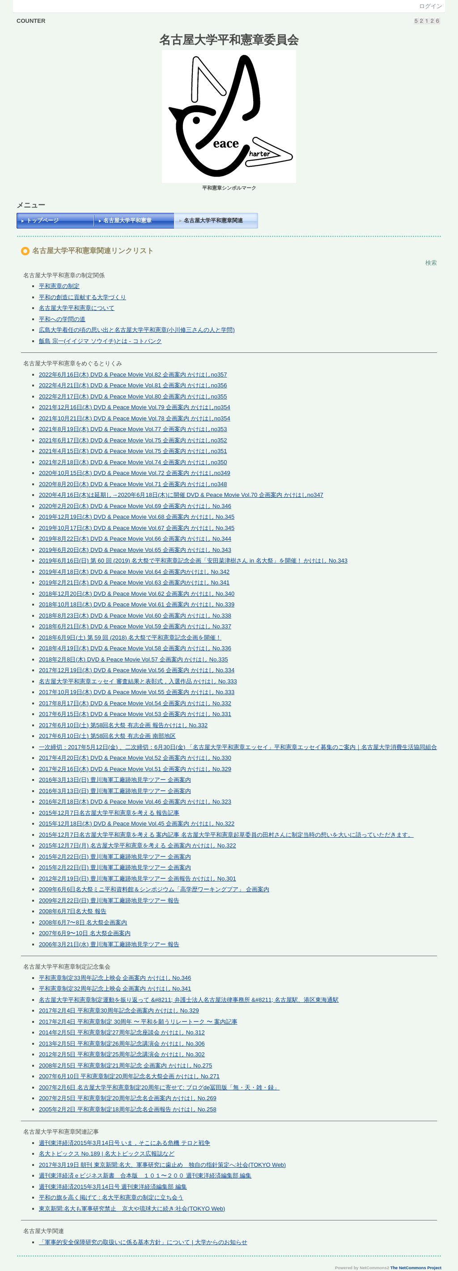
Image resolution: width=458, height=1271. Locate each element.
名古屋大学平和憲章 (127, 220)
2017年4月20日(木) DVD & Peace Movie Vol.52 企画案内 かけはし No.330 (135, 757)
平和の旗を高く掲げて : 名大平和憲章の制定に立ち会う (111, 1197)
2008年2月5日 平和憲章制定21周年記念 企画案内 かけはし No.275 (125, 1065)
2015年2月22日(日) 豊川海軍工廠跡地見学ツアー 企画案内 (115, 856)
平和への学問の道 (62, 319)
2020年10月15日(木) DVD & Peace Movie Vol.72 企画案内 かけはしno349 (134, 473)
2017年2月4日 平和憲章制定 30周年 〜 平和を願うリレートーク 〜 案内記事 (138, 1021)
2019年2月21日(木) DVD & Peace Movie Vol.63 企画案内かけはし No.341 (134, 582)
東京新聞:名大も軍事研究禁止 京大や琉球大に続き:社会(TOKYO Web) (132, 1208)
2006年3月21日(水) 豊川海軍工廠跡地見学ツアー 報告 (109, 944)
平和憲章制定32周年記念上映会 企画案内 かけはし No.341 (115, 988)
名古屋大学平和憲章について (76, 308)
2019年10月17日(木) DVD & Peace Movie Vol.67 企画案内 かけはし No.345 (136, 528)
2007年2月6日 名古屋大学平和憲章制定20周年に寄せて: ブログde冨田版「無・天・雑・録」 (159, 1087)
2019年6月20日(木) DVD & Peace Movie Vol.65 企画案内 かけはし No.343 (135, 550)
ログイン (430, 6)
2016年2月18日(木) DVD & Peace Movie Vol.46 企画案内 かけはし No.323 (135, 801)
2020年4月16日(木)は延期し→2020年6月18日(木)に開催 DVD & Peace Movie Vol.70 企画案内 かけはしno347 (181, 494)
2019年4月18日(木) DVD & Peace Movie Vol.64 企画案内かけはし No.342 (134, 571)
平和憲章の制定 (59, 286)
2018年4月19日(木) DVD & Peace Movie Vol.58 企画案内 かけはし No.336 (135, 648)
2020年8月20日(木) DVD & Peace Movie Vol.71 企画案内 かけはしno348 (133, 484)
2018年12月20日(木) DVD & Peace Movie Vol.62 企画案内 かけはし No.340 (136, 593)
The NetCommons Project (415, 1268)
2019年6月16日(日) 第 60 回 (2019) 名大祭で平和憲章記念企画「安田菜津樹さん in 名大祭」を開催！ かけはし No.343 (193, 560)
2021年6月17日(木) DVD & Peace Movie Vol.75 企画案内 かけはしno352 (133, 440)
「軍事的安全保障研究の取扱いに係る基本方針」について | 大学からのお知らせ (143, 1242)
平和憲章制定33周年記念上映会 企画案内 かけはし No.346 (115, 977)
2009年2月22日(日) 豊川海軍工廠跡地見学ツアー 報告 (109, 900)
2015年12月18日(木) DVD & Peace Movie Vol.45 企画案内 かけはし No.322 (136, 823)
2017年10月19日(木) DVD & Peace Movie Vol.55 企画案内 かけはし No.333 (136, 692)
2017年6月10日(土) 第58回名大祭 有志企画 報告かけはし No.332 (123, 725)
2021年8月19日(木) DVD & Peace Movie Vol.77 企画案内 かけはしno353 (133, 429)
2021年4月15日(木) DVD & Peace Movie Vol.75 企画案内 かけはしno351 (133, 451)
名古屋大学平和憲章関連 (213, 220)
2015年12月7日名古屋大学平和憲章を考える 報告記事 (109, 812)
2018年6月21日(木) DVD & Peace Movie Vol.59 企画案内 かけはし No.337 (135, 626)
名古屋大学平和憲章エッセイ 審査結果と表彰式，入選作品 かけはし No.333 (138, 681)
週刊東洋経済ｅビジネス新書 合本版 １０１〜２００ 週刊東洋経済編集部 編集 (145, 1175)
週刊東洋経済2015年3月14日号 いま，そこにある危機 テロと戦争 (124, 1143)
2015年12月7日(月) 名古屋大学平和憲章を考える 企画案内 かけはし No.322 (137, 845)
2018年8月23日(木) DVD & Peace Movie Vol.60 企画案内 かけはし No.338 (135, 615)
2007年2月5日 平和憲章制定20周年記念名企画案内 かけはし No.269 (127, 1098)
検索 (431, 262)
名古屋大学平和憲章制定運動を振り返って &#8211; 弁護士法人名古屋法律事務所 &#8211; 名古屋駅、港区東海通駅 (189, 999)
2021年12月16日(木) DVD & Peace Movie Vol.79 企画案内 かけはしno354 (134, 407)
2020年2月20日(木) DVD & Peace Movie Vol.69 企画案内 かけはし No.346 (135, 506)
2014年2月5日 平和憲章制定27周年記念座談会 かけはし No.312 (122, 1032)
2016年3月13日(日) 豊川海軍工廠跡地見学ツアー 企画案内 (115, 779)
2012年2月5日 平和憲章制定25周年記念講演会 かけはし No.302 (122, 1054)
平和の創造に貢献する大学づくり (82, 297)
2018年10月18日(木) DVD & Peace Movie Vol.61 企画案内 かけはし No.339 (136, 604)
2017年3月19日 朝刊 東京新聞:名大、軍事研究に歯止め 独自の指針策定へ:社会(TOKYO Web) (162, 1164)
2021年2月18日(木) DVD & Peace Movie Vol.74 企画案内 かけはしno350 (133, 462)
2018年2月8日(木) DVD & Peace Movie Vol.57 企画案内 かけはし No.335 (133, 659)
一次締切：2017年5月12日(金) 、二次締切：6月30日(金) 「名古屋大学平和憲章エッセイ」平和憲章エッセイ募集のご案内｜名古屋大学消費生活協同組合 (238, 747)
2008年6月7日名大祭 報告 (72, 911)
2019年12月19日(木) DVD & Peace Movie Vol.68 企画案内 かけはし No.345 (136, 516)
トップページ (42, 220)
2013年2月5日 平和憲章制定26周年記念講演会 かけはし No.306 (122, 1043)
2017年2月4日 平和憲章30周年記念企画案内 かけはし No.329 (119, 1010)
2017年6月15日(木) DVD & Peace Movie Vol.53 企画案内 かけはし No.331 (135, 714)
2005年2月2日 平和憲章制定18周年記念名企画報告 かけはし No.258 (127, 1109)
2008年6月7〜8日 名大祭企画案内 (83, 922)
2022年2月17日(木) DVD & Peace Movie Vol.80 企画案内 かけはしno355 (133, 396)
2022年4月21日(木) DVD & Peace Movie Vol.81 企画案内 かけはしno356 (133, 385)
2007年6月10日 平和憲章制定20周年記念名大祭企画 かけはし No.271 (129, 1076)
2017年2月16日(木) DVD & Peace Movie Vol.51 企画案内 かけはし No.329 (135, 769)
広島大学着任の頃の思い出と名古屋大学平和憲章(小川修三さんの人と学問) (137, 329)
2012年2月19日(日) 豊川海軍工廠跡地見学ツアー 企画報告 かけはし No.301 (137, 878)
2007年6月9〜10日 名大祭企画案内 (84, 933)
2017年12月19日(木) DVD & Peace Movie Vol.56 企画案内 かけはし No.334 (136, 670)
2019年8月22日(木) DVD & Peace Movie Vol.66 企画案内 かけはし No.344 (135, 538)
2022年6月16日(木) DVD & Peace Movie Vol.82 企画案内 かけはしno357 (133, 374)
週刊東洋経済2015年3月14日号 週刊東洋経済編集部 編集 (113, 1186)
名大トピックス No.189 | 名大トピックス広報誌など (106, 1153)
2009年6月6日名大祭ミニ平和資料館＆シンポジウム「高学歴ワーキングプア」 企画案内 (154, 889)
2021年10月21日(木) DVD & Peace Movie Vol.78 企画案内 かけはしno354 (134, 418)
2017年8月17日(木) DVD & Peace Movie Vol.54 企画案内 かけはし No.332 (135, 703)
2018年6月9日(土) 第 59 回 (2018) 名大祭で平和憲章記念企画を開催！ (130, 637)
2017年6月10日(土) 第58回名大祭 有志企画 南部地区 (107, 736)
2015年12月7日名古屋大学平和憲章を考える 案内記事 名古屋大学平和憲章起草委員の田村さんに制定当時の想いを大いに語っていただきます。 (226, 834)
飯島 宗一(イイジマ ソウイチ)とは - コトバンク (100, 341)
